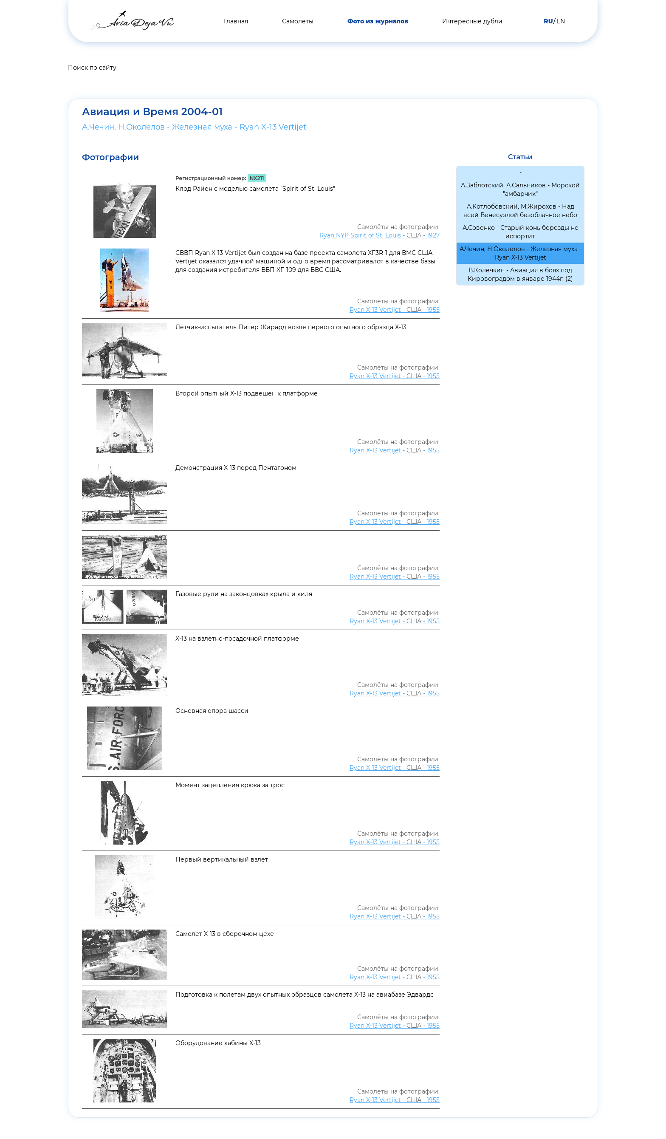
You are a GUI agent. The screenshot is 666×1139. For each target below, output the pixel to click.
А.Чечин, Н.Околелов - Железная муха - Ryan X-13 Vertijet (194, 127)
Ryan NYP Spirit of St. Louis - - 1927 (379, 235)
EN (560, 21)
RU (548, 21)
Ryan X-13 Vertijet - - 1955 (395, 310)
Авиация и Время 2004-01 (152, 111)
